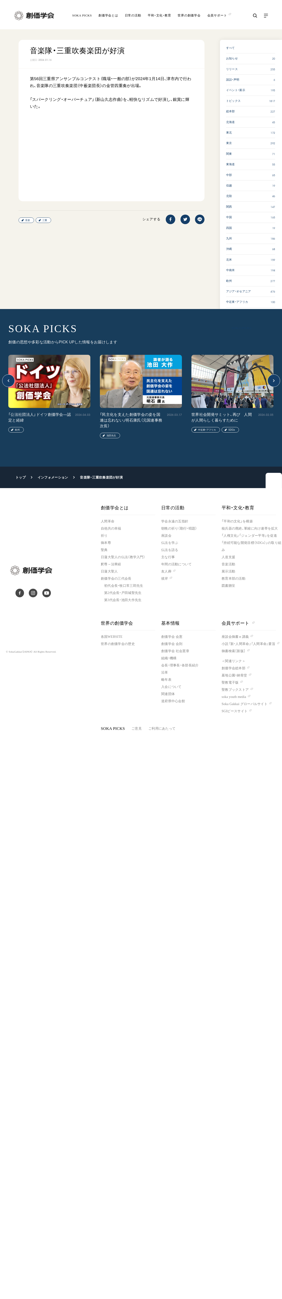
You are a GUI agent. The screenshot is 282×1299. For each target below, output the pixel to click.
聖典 (104, 550)
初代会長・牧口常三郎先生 (123, 586)
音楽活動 (228, 564)
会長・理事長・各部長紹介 (180, 665)
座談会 (166, 535)
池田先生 (111, 435)
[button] (8, 380)
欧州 (17, 429)
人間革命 (107, 521)
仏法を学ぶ (169, 543)
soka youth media (234, 697)
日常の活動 (133, 15)
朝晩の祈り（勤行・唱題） (179, 528)
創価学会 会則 (171, 644)
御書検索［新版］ (233, 651)
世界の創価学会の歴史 (118, 644)
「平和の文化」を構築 (237, 521)
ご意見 (136, 728)
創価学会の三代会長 (116, 578)
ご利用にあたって (161, 728)
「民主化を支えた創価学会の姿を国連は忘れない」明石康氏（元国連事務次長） (131, 420)
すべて (230, 48)
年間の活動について (176, 564)
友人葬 (166, 571)
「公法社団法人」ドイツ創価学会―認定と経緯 (39, 417)
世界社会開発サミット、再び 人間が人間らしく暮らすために (221, 417)
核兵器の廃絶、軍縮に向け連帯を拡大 (250, 528)
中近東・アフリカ (207, 429)
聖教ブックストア (235, 689)
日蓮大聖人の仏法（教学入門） (123, 557)
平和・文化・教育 (159, 15)
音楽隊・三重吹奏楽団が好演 (101, 477)
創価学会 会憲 (171, 637)
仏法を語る (169, 550)
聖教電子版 (230, 682)
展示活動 (228, 571)
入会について (171, 687)
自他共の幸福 (111, 528)
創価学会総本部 (233, 668)
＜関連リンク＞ (233, 661)
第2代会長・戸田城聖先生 (122, 593)
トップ (20, 477)
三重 (44, 220)
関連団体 (168, 694)
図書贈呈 (228, 586)
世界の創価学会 (189, 15)
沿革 (164, 672)
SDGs (231, 429)
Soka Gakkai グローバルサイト (244, 704)
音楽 (27, 220)
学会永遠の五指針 (174, 521)
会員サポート (238, 623)
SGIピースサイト (235, 711)
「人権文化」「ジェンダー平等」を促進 (249, 535)
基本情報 (170, 623)
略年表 (166, 679)
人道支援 (228, 557)
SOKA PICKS (82, 15)
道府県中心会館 (173, 701)
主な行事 (168, 557)
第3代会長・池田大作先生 (122, 600)
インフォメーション (53, 477)
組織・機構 (168, 658)
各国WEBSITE (111, 637)
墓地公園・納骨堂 (234, 675)
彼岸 (164, 578)
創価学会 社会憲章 (175, 651)
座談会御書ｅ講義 (235, 637)
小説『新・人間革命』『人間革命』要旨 (248, 644)
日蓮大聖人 (109, 571)
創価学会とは (108, 15)
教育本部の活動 (233, 578)
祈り (104, 535)
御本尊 (106, 543)
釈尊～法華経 (111, 564)
